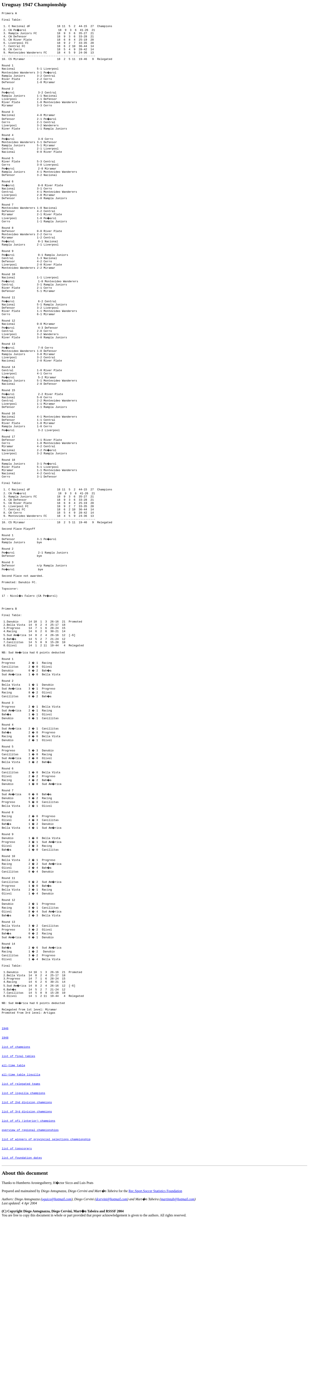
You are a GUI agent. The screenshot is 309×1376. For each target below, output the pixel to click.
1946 (5, 1165)
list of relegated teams (21, 1228)
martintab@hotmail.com (177, 1354)
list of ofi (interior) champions (28, 1270)
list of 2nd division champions (27, 1249)
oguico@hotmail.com (56, 1354)
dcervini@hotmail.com (111, 1354)
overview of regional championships (30, 1281)
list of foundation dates (22, 1312)
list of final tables (18, 1196)
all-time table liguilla (21, 1217)
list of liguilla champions (23, 1238)
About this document (25, 1328)
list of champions (16, 1186)
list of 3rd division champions (27, 1260)
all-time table (13, 1207)
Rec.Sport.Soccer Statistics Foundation (155, 1346)
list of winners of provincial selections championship (46, 1291)
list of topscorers (17, 1302)
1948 (5, 1175)
